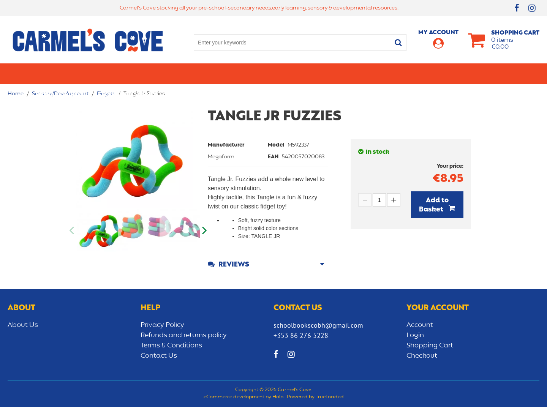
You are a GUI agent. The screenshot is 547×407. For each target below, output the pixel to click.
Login (415, 335)
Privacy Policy (162, 325)
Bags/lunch (306, 73)
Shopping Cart (429, 345)
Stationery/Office (199, 73)
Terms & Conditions (171, 345)
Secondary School (128, 73)
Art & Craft (257, 73)
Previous (72, 230)
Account (419, 325)
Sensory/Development (430, 73)
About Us (23, 325)
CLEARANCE (494, 73)
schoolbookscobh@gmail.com (318, 325)
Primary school (61, 73)
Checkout (421, 355)
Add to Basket (434, 205)
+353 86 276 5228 (301, 335)
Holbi (278, 397)
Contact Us (159, 355)
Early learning (360, 73)
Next (204, 230)
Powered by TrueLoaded (315, 397)
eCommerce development (234, 397)
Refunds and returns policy (184, 335)
